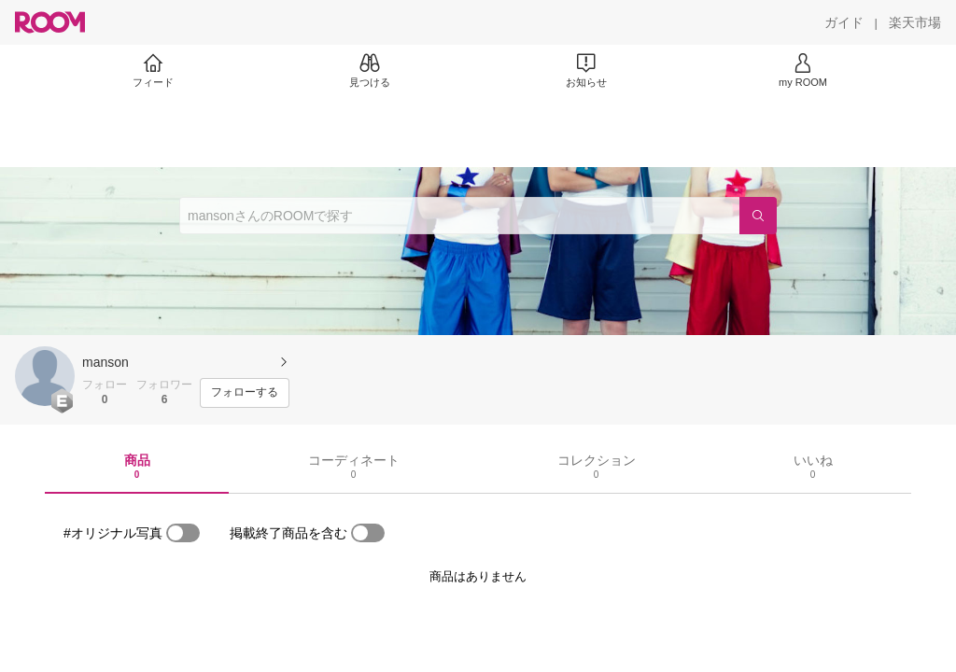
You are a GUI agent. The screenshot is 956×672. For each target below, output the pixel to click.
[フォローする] (244, 393)
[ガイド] (844, 22)
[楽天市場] (915, 22)
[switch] (183, 533)
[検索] (758, 215)
